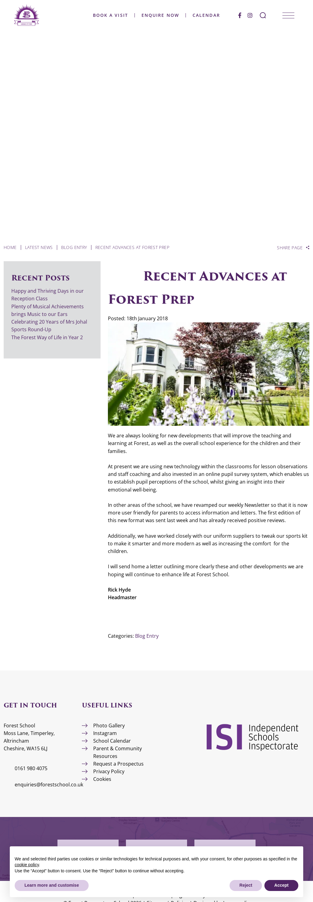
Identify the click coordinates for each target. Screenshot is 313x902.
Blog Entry (147, 636)
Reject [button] (245, 885)
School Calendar (112, 740)
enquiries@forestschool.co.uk (49, 784)
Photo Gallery (109, 725)
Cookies (102, 779)
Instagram (105, 733)
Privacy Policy (108, 771)
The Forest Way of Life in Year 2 (47, 337)
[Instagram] (259, 11)
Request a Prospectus (118, 763)
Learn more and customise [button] (51, 885)
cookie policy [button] (27, 864)
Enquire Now (169, 11)
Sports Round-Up (31, 329)
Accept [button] (281, 885)
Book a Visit (119, 11)
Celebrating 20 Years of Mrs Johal (49, 321)
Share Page (290, 247)
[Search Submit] (272, 11)
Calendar (215, 11)
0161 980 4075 (31, 768)
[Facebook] (249, 11)
